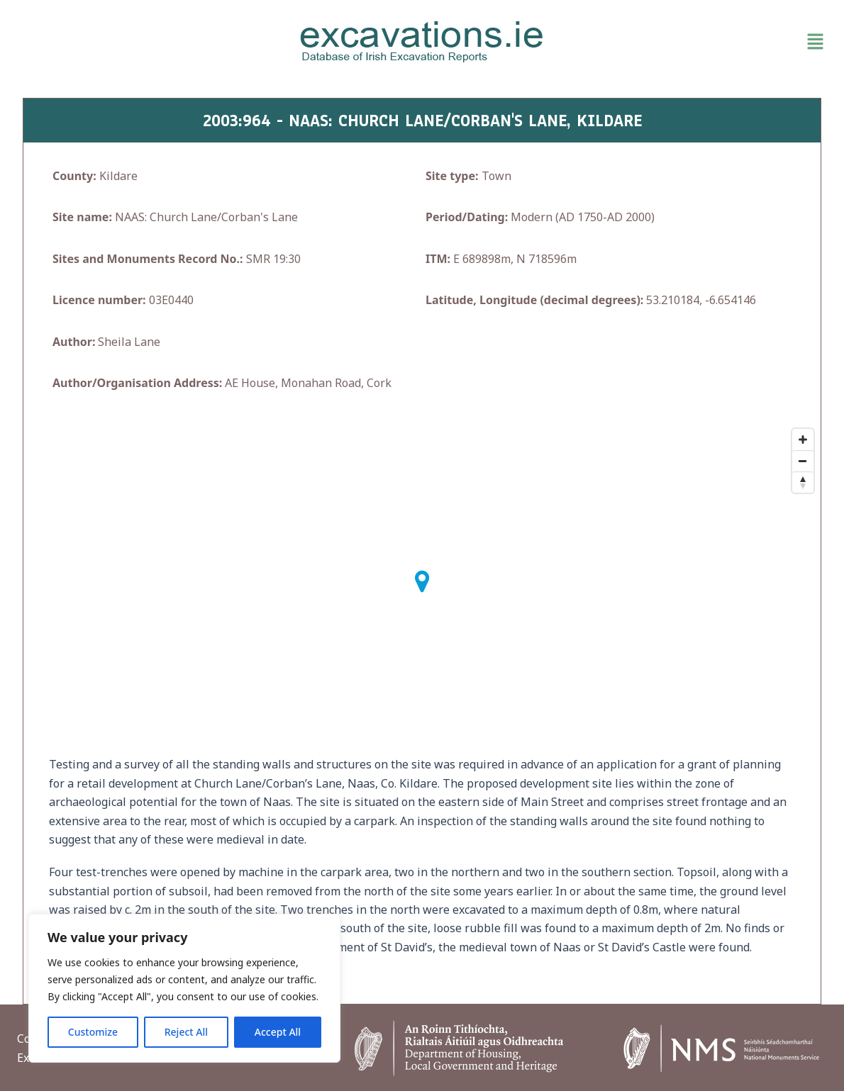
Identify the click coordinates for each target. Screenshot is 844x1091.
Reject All (186, 1032)
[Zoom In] (803, 439)
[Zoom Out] (803, 460)
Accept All (278, 1032)
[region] (184, 988)
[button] (698, 42)
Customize (93, 1032)
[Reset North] (803, 482)
